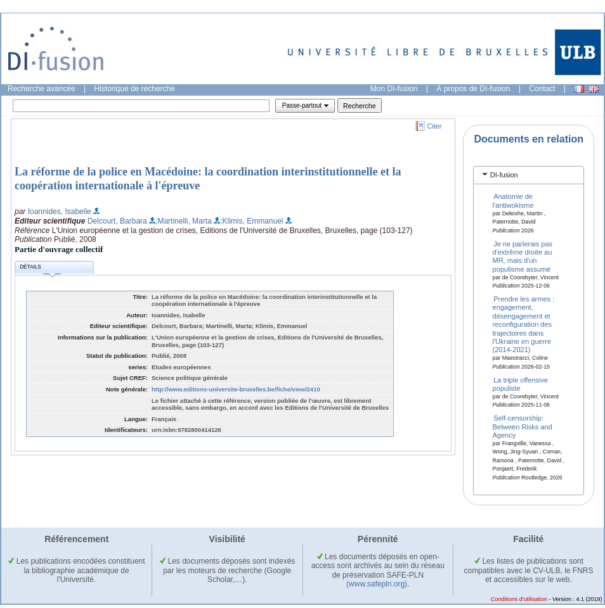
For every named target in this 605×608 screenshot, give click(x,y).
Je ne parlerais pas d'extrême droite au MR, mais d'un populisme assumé (523, 255)
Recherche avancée (41, 88)
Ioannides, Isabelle (59, 211)
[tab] (528, 175)
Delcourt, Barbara (117, 221)
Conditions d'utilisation (519, 599)
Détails (40, 269)
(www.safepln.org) (376, 584)
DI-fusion (504, 175)
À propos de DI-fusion (473, 88)
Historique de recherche (134, 88)
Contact (542, 88)
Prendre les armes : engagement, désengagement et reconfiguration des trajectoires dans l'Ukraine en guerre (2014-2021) (524, 324)
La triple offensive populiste (521, 383)
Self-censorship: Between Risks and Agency (522, 426)
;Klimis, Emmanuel (251, 221)
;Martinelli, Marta (183, 221)
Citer (434, 126)
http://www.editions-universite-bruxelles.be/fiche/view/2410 (236, 389)
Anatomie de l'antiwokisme (513, 200)
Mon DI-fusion (394, 88)
